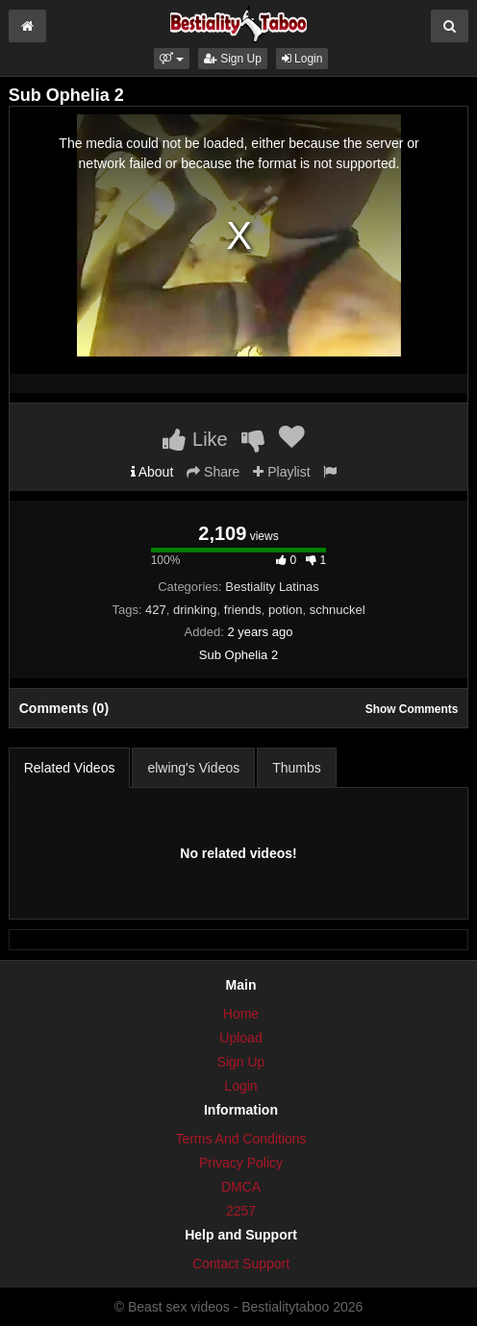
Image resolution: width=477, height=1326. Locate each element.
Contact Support (240, 1263)
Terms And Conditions (240, 1138)
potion (285, 609)
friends (243, 609)
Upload (240, 1037)
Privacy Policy (241, 1162)
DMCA (241, 1186)
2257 (241, 1210)
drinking (195, 609)
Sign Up (233, 58)
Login (302, 58)
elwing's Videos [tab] (193, 767)
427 (155, 609)
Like (195, 439)
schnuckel (337, 609)
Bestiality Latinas (272, 586)
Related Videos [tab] (69, 767)
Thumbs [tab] (296, 767)
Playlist (281, 471)
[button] (171, 58)
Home (241, 1013)
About (152, 471)
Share (213, 471)
